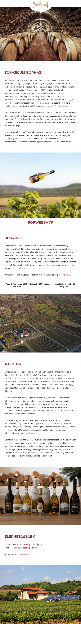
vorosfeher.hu (65, 275)
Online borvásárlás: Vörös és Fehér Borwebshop (80, 1)
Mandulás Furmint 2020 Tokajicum (64, 285)
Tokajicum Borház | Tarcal (40, 5)
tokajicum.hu (11, 555)
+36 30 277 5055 (20, 545)
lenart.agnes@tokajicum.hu (24, 548)
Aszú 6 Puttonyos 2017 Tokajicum (16, 285)
